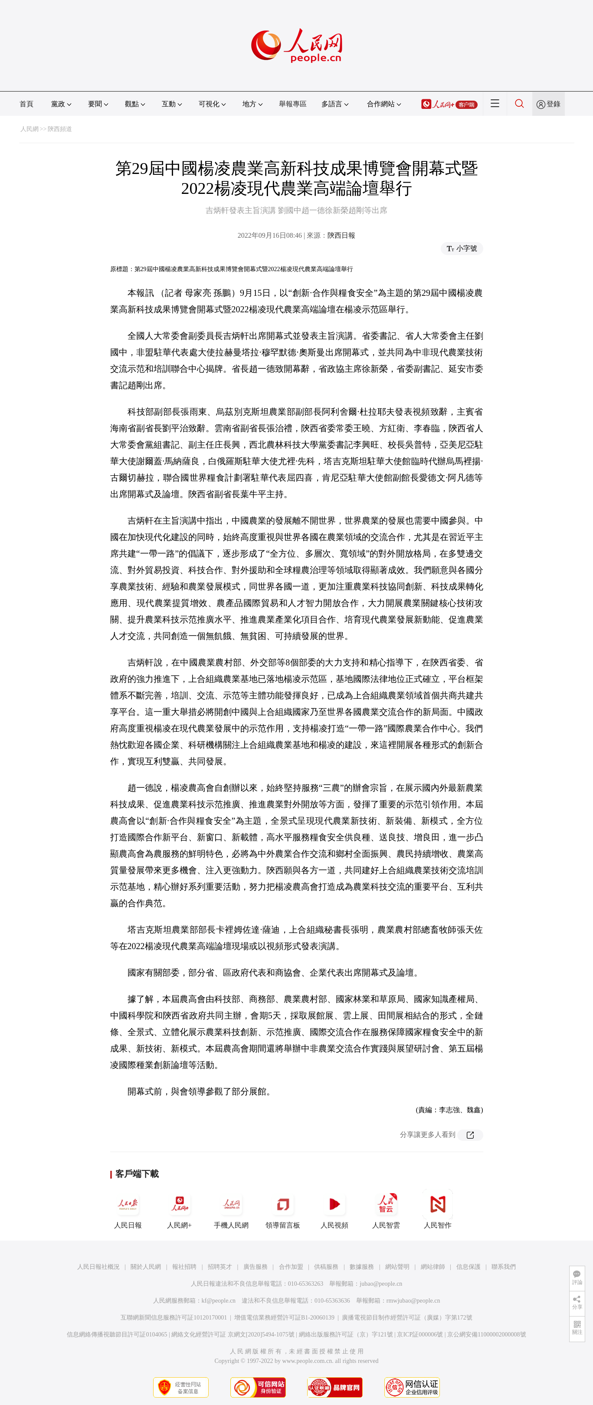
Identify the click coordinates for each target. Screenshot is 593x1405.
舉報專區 (293, 104)
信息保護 (468, 1267)
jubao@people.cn (381, 1284)
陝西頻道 (60, 129)
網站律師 (433, 1267)
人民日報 (128, 1209)
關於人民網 (146, 1267)
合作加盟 (291, 1267)
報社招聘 (184, 1267)
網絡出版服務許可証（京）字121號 (346, 1334)
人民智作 (438, 1209)
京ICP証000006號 (420, 1334)
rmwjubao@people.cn (413, 1300)
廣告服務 (255, 1267)
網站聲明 (397, 1267)
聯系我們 (503, 1267)
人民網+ (179, 1209)
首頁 (26, 104)
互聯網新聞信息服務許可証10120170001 (174, 1317)
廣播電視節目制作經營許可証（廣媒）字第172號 (407, 1317)
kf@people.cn (219, 1300)
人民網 (29, 129)
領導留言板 (282, 1209)
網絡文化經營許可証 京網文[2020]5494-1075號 (233, 1334)
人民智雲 (386, 1209)
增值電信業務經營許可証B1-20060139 (284, 1317)
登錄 (553, 104)
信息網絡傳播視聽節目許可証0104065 (117, 1334)
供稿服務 (326, 1267)
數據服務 (362, 1267)
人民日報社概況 (98, 1267)
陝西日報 (341, 235)
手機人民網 (231, 1209)
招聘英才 (220, 1267)
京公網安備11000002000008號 (486, 1334)
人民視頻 (334, 1209)
